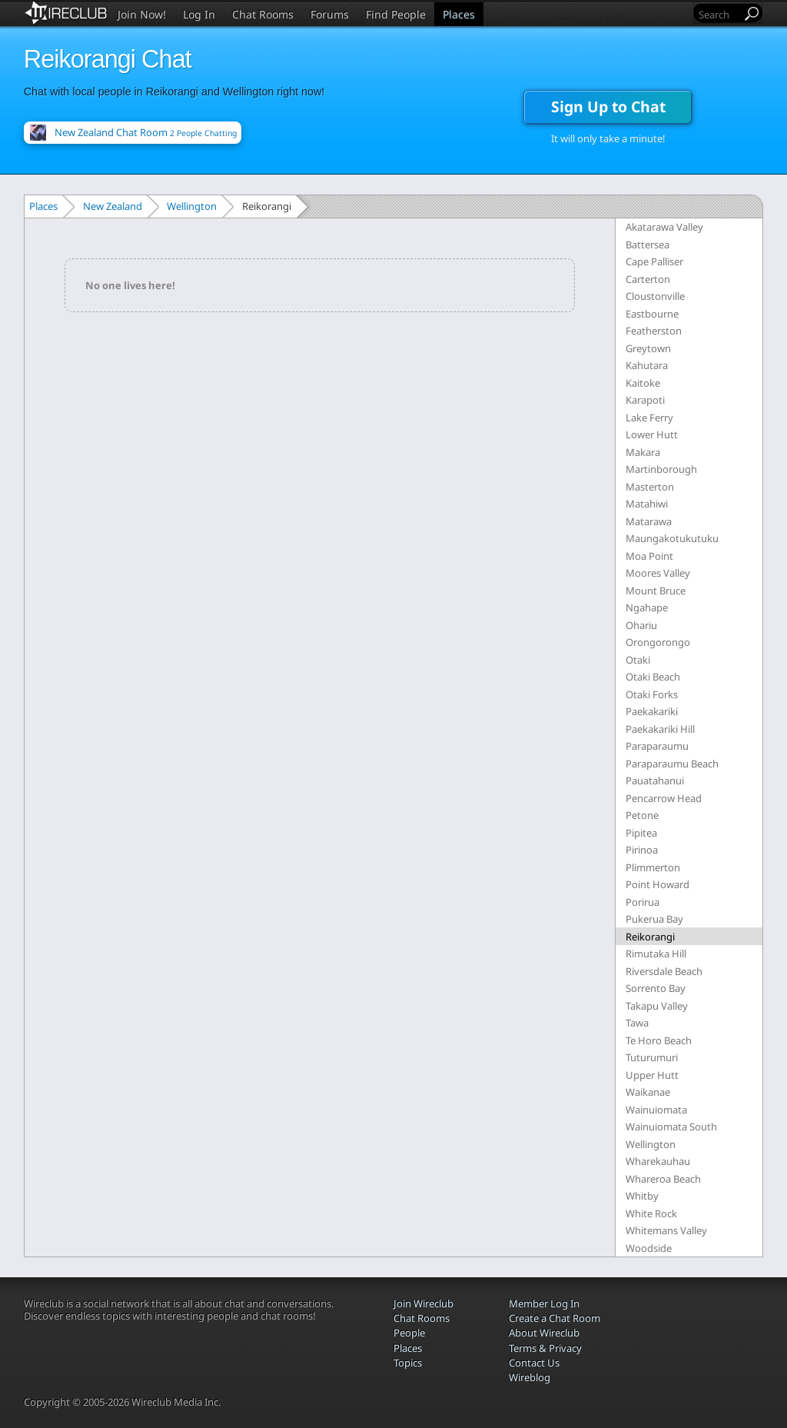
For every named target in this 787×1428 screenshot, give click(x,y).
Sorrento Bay (656, 988)
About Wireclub (544, 1332)
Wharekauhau (658, 1161)
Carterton (648, 279)
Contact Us (534, 1362)
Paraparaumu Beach (672, 764)
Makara (643, 452)
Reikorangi (650, 937)
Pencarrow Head (664, 798)
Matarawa (649, 521)
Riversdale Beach (664, 971)
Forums (329, 14)
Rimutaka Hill (656, 953)
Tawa (637, 1023)
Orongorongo (658, 642)
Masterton (650, 487)
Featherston (654, 331)
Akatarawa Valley (664, 227)
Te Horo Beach (659, 1040)
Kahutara (647, 365)
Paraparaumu (657, 746)
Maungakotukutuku (672, 538)
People (409, 1332)
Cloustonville (655, 296)
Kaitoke (643, 383)
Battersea (647, 244)
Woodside (649, 1248)
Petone (642, 815)
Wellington (192, 206)
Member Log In (544, 1303)
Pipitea (641, 833)
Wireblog (529, 1377)
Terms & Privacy (545, 1348)
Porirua (642, 902)
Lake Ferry (649, 417)
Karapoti (645, 400)
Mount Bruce (656, 590)
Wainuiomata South (671, 1126)
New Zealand (112, 206)
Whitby (642, 1196)
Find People (396, 14)
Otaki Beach (653, 677)
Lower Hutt (652, 434)
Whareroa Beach (663, 1179)
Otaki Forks (652, 694)
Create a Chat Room (554, 1318)
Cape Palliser (654, 261)
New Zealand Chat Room (146, 132)
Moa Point (649, 556)
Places (459, 14)
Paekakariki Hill (660, 729)
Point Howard (657, 884)
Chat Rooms (263, 14)
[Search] (718, 14)
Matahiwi (647, 504)
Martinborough (661, 469)
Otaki (638, 660)
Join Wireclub (423, 1303)
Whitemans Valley (666, 1230)
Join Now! (142, 14)
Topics (408, 1362)
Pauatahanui (655, 780)
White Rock (651, 1213)
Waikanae (648, 1092)
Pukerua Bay (654, 919)
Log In (199, 14)
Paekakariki (652, 711)
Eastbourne (652, 314)
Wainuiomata (656, 1110)
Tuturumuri (652, 1057)
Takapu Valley (657, 1006)
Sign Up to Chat (608, 106)
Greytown (648, 348)
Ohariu (641, 625)
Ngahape (647, 607)
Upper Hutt (652, 1075)
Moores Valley (658, 573)
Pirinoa (642, 850)
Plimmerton (653, 867)
